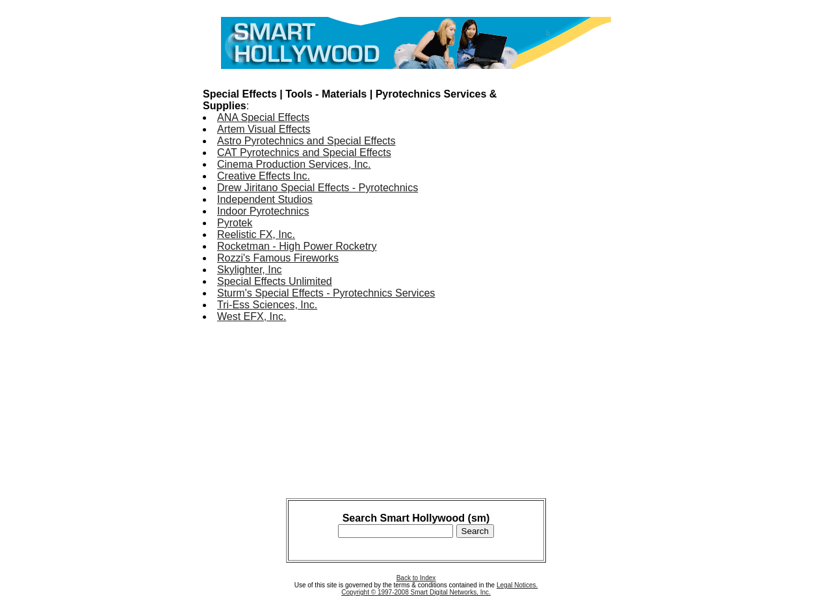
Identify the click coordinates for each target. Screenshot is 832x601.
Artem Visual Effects (263, 129)
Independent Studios (265, 199)
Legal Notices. (517, 585)
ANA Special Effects (263, 117)
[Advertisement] (577, 272)
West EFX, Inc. (251, 316)
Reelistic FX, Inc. (256, 234)
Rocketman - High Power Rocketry (296, 246)
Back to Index (416, 577)
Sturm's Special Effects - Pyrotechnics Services (326, 293)
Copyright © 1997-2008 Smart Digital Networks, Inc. (416, 592)
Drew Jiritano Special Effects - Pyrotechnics (317, 187)
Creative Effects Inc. (263, 175)
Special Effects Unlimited (274, 281)
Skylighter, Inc (249, 269)
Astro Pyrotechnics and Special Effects (306, 140)
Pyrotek (234, 222)
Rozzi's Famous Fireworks (278, 257)
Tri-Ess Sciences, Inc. (267, 304)
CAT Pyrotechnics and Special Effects (304, 152)
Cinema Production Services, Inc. (294, 164)
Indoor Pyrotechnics (263, 211)
